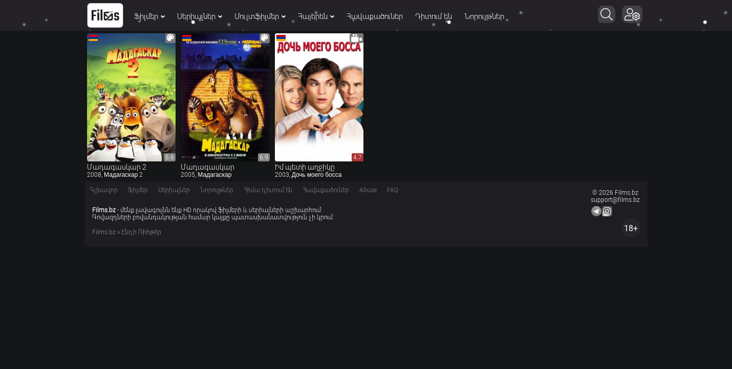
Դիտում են (433, 16)
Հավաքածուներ (375, 16)
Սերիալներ (199, 16)
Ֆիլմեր (149, 16)
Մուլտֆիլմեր (260, 16)
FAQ (392, 190)
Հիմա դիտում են (268, 190)
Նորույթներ (484, 16)
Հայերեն (316, 16)
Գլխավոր (104, 190)
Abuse (368, 190)
